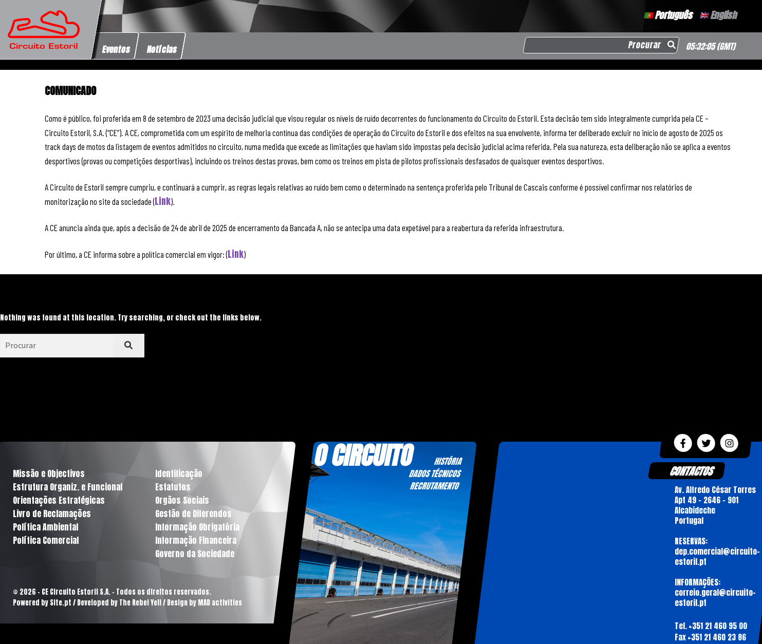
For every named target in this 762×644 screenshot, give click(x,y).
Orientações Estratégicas (59, 500)
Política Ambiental (45, 527)
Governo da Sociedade (194, 553)
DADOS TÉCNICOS (434, 473)
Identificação (178, 473)
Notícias (162, 49)
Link (163, 201)
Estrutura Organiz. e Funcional (67, 487)
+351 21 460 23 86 (716, 637)
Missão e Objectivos (49, 473)
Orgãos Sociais (182, 500)
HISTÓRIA (448, 461)
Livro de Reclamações (52, 513)
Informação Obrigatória (197, 527)
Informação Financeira (195, 540)
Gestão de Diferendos (193, 513)
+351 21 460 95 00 (718, 625)
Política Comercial (46, 540)
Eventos (116, 49)
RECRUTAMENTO (434, 486)
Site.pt (60, 603)
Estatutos (173, 487)
